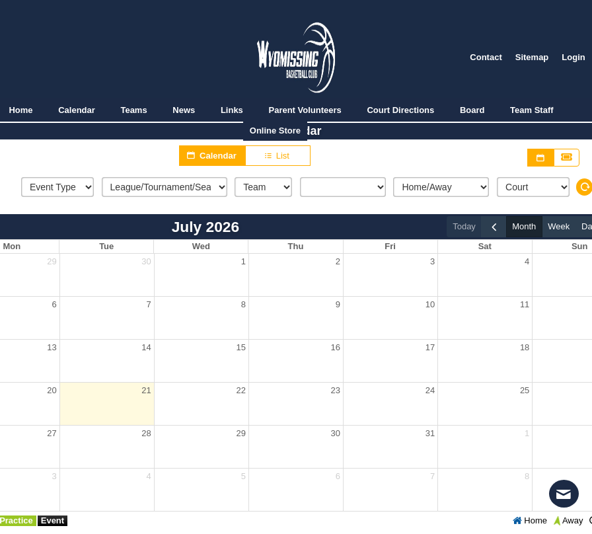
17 (430, 347)
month (524, 226)
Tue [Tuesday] (107, 246)
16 (335, 347)
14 (146, 347)
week (559, 226)
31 (430, 433)
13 (51, 347)
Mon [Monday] (12, 246)
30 (146, 261)
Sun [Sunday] (580, 246)
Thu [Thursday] (296, 246)
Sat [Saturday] (485, 246)
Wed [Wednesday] (201, 246)
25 (524, 390)
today (464, 226)
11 (524, 304)
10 (430, 304)
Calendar (212, 155)
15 (240, 347)
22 (240, 390)
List (277, 156)
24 (430, 390)
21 (146, 390)
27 (51, 433)
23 (335, 390)
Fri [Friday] (390, 246)
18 (524, 347)
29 (51, 261)
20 (51, 390)
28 (146, 433)
